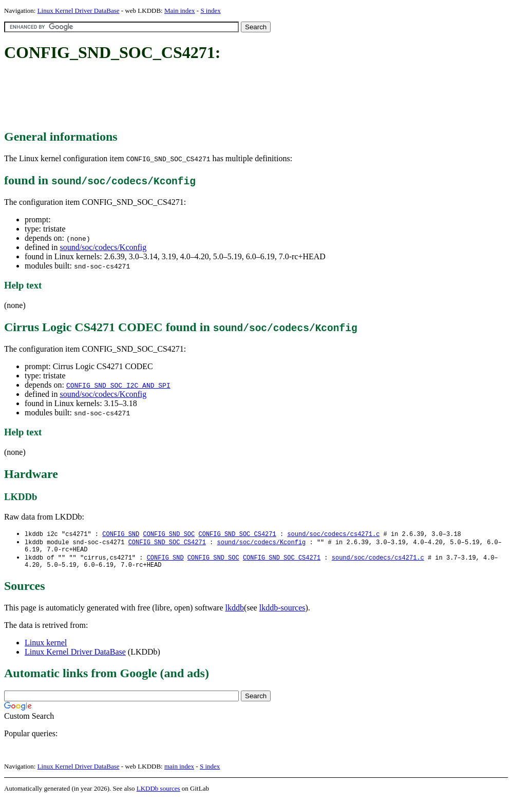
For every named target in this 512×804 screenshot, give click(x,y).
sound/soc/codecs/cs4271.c (333, 534)
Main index (179, 10)
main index (179, 771)
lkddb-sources (282, 612)
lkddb (234, 612)
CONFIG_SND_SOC (169, 534)
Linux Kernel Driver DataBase (78, 10)
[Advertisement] (191, 96)
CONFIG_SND (120, 534)
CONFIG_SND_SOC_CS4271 (237, 534)
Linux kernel (46, 647)
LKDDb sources (158, 793)
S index (210, 10)
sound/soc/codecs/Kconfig (103, 247)
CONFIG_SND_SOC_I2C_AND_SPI (118, 385)
